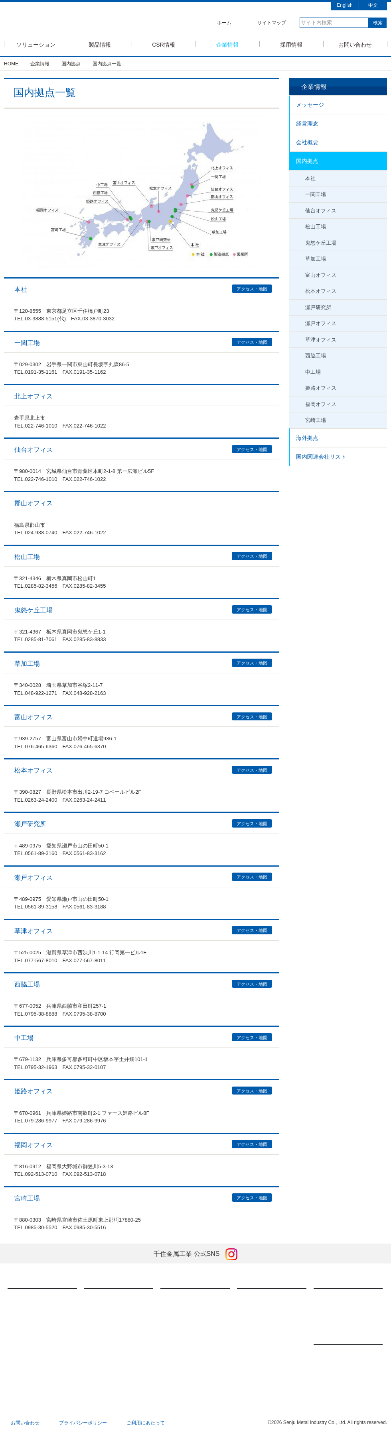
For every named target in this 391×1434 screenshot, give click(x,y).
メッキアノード (109, 1335)
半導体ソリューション (40, 1298)
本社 (310, 178)
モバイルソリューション (42, 1310)
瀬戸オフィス (320, 323)
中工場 (313, 372)
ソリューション (35, 44)
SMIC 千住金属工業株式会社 (74, 21)
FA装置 (100, 1310)
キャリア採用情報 (341, 1310)
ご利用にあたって (145, 1423)
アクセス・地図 (252, 288)
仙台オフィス (320, 211)
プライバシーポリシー (83, 1423)
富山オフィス (320, 275)
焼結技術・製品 (109, 1322)
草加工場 (315, 259)
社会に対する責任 (188, 1322)
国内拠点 (307, 161)
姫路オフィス (320, 388)
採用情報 (291, 44)
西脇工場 (315, 356)
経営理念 (307, 123)
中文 (373, 5)
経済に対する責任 (188, 1310)
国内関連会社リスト (321, 456)
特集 (173, 1379)
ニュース (332, 1335)
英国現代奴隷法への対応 (195, 1366)
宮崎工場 (315, 420)
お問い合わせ (355, 44)
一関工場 (315, 194)
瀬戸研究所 (318, 307)
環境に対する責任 (188, 1335)
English (344, 5)
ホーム (224, 23)
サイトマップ (271, 23)
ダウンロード (107, 1347)
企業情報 (227, 44)
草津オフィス (320, 340)
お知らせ (331, 1378)
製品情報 (100, 44)
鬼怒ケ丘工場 (320, 243)
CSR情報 (163, 44)
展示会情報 (334, 1366)
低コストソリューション (42, 1335)
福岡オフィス (320, 404)
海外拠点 (307, 438)
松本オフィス (320, 291)
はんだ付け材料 (109, 1298)
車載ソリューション (37, 1322)
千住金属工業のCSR (190, 1298)
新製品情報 (334, 1353)
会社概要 (307, 142)
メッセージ (310, 105)
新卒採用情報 (336, 1298)
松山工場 (315, 227)
